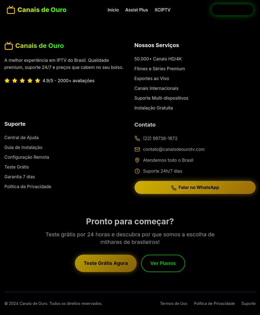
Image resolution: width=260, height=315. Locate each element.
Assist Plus (136, 10)
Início (113, 10)
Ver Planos (163, 264)
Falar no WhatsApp (195, 189)
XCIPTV (163, 10)
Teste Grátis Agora (106, 264)
